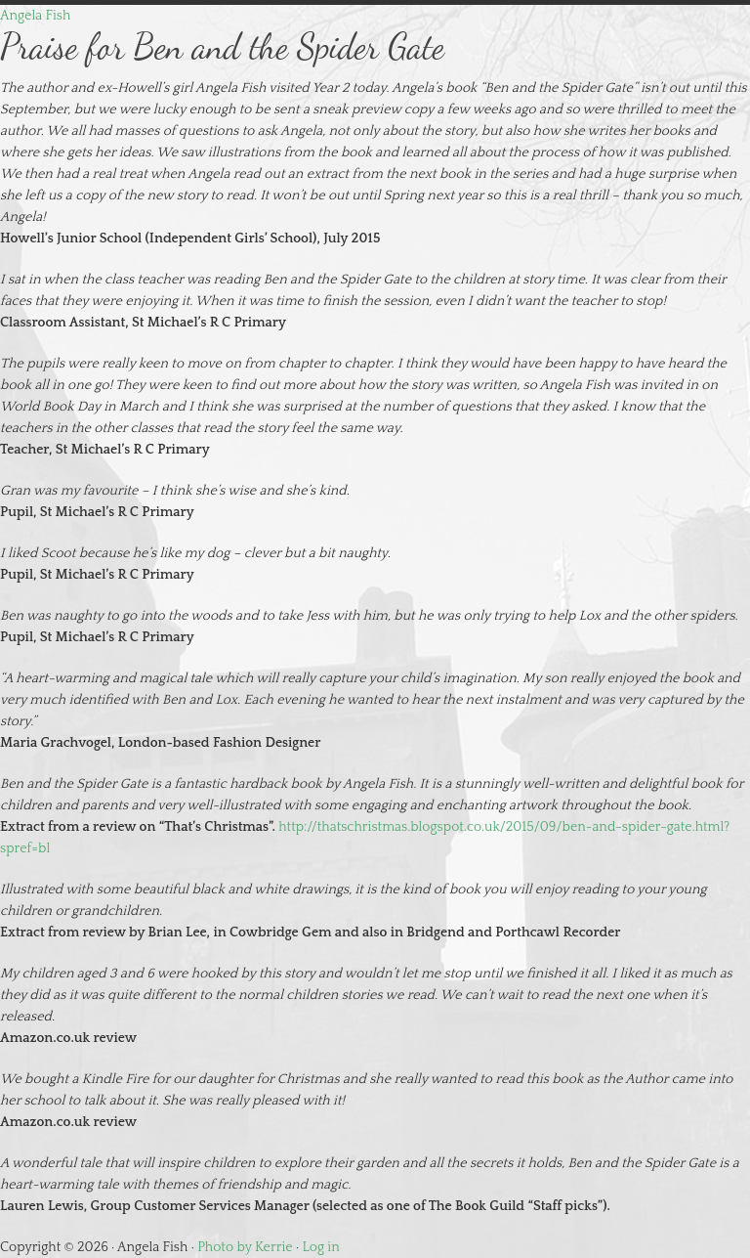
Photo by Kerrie (244, 1247)
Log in (321, 1247)
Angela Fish (35, 15)
